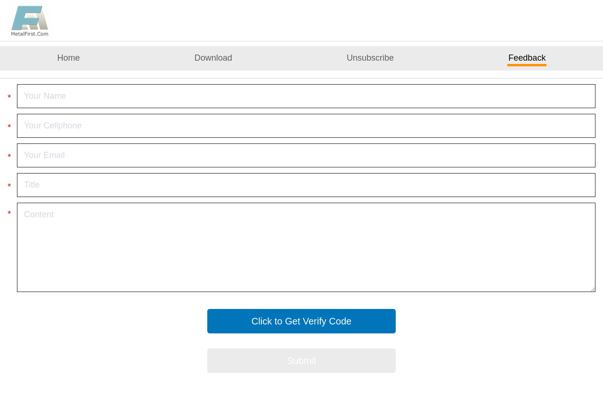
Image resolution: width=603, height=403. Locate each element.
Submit (301, 361)
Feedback (527, 58)
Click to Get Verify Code (301, 321)
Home (68, 58)
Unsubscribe (370, 58)
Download (213, 58)
